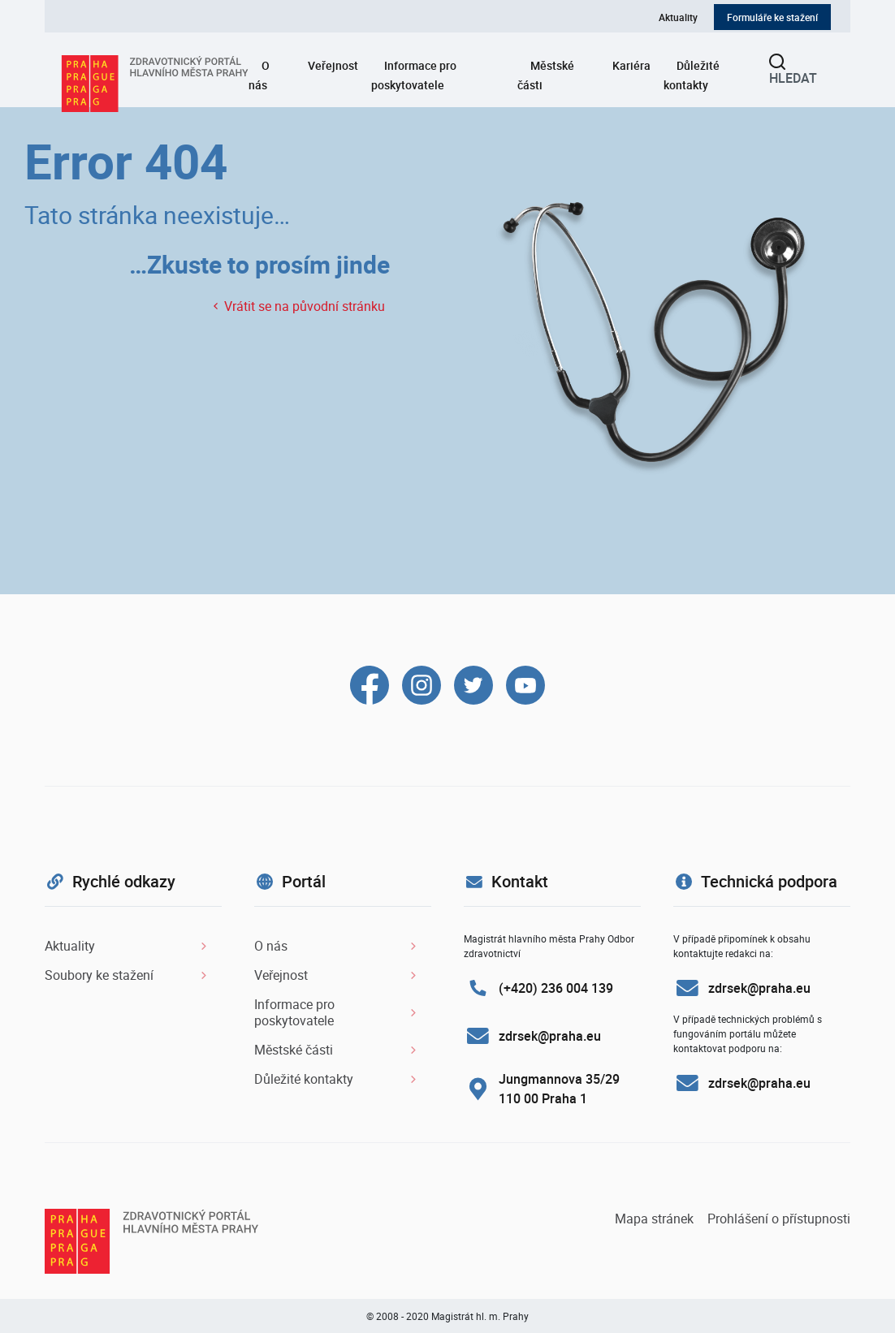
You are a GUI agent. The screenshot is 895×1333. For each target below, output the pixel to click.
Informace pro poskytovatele (413, 75)
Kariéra (631, 65)
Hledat (793, 71)
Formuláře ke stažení (772, 17)
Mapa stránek (656, 1218)
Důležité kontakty (692, 75)
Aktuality (678, 17)
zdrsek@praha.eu (550, 1036)
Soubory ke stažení (99, 975)
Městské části (545, 75)
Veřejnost (333, 65)
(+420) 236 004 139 (556, 988)
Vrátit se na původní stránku (299, 306)
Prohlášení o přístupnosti (778, 1218)
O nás (259, 75)
